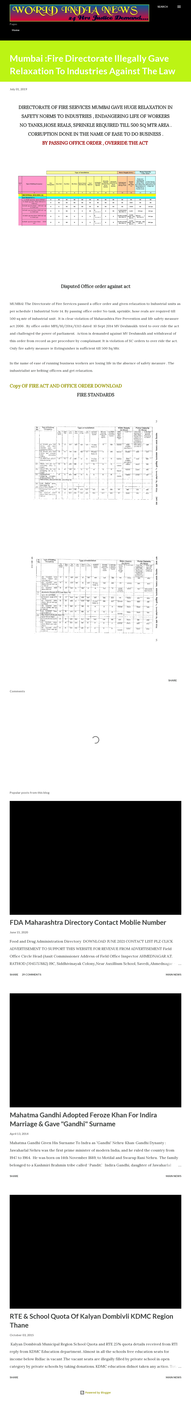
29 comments (31, 974)
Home (15, 30)
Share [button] (172, 680)
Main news (173, 974)
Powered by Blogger (95, 1392)
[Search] (162, 6)
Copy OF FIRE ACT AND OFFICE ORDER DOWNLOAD (66, 386)
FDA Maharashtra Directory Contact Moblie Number (88, 922)
